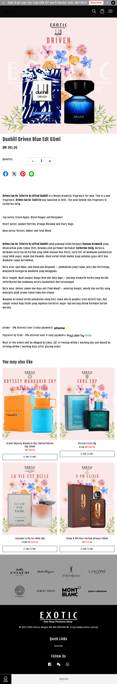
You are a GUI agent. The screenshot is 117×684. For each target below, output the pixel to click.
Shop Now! (96, 2)
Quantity (8, 159)
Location (58, 646)
